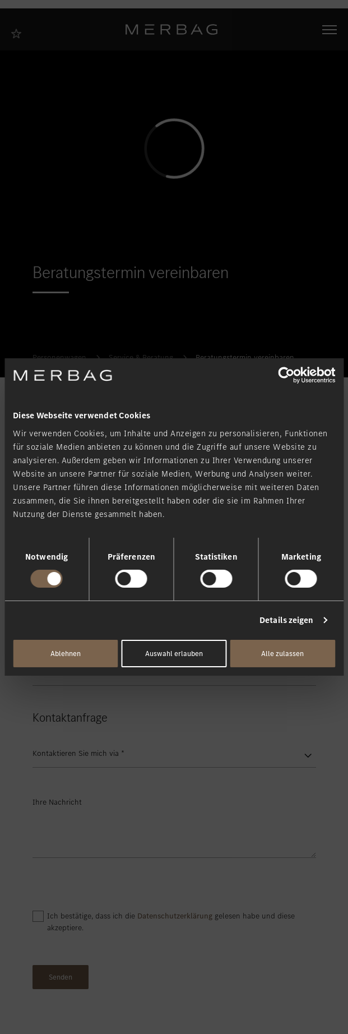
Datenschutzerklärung (174, 916)
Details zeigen (286, 620)
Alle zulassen (282, 653)
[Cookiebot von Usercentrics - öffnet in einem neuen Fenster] (286, 375)
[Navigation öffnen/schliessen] (329, 29)
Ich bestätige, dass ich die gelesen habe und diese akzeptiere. (171, 922)
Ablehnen (65, 653)
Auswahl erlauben (174, 653)
